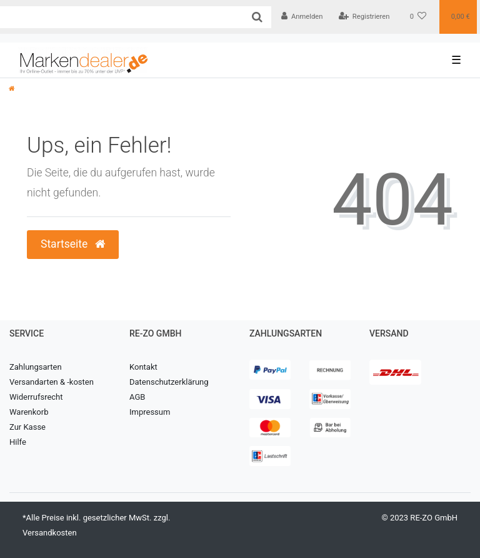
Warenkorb (28, 412)
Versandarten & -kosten (51, 382)
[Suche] (257, 17)
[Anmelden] (302, 17)
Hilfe (17, 442)
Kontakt (143, 367)
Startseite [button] (73, 244)
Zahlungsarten (35, 367)
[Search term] (121, 17)
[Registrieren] (363, 17)
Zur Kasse (27, 427)
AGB (137, 397)
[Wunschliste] (418, 17)
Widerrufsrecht (36, 397)
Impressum (149, 412)
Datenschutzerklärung (169, 382)
